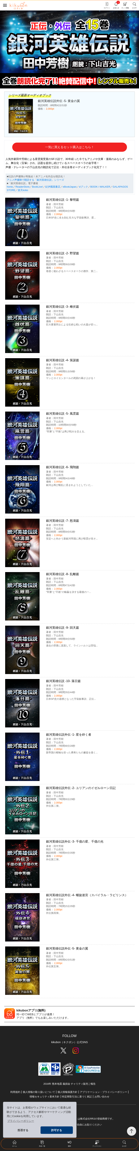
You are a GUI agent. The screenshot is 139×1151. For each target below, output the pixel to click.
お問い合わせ (101, 1096)
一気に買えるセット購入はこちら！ (69, 147)
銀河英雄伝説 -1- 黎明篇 (62, 199)
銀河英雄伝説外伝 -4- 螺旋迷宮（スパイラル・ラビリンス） (87, 895)
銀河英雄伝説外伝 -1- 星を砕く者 (68, 734)
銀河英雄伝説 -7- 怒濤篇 (62, 520)
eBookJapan (69, 186)
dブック (83, 186)
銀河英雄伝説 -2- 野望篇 (62, 253)
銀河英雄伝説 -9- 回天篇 (62, 627)
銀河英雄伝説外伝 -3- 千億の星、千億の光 (74, 841)
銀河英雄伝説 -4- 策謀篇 (62, 360)
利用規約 (15, 1092)
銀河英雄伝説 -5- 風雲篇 (62, 413)
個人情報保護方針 (67, 1092)
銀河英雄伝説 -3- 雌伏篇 (62, 306)
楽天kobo (23, 190)
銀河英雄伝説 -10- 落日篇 (63, 681)
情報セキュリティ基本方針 (44, 1096)
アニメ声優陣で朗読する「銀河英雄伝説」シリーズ (35, 179)
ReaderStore (22, 186)
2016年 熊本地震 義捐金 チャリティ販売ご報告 (69, 1083)
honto (10, 186)
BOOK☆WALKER (100, 186)
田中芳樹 (58, 204)
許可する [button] (56, 1130)
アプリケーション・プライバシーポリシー (103, 1092)
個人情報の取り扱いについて (39, 1092)
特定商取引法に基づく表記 (77, 1096)
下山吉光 (58, 207)
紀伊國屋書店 (52, 186)
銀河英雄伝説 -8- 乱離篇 (62, 574)
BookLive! (37, 186)
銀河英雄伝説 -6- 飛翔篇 (62, 467)
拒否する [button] (23, 1130)
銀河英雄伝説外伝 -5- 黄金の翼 (67, 948)
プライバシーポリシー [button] (20, 1120)
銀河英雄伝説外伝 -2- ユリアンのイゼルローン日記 (81, 788)
